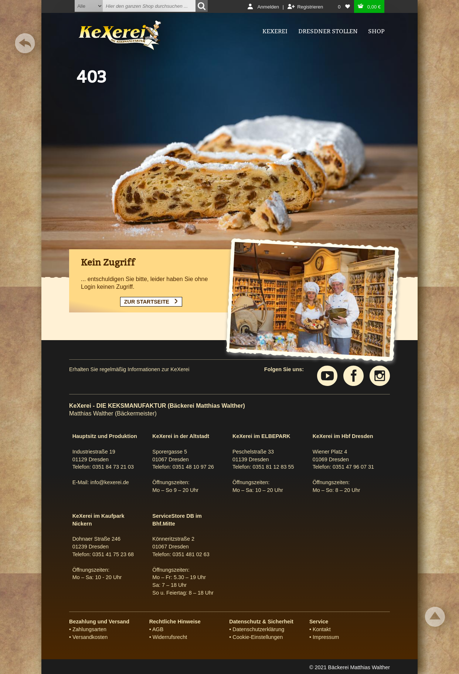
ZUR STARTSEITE (146, 302)
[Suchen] (202, 6)
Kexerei (275, 31)
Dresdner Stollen (328, 31)
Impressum (326, 637)
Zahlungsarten (89, 629)
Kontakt (322, 629)
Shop (376, 31)
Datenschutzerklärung (258, 629)
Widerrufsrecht (170, 637)
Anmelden (268, 7)
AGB (157, 629)
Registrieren (310, 7)
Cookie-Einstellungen (257, 637)
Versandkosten (90, 637)
